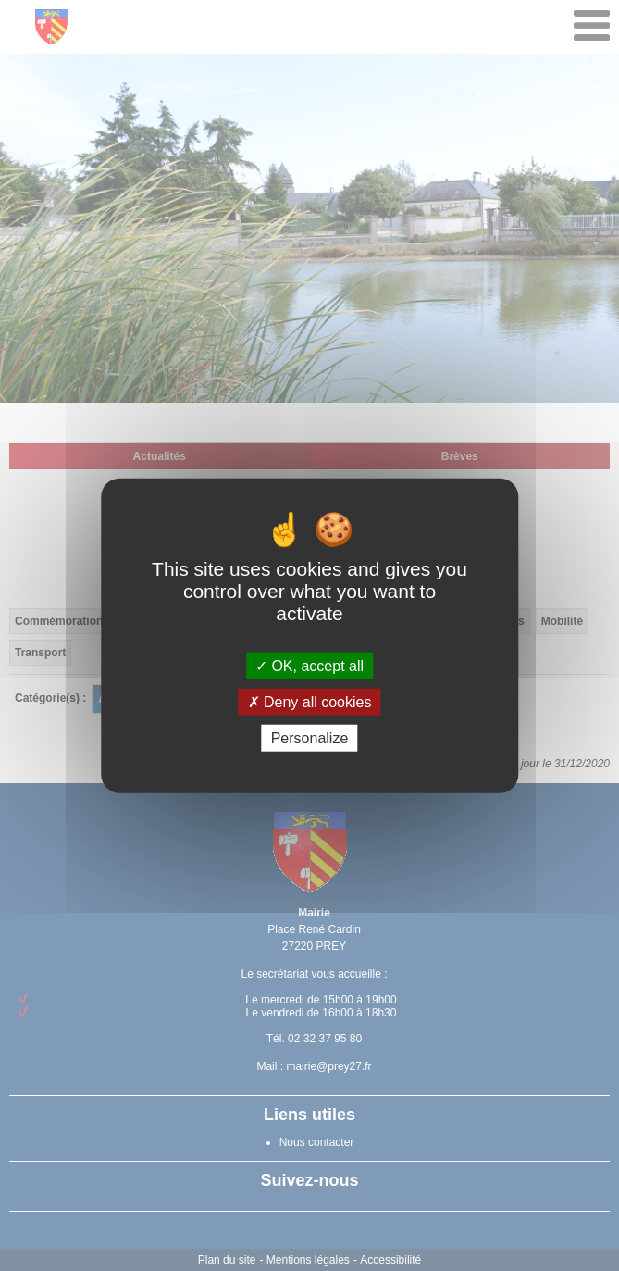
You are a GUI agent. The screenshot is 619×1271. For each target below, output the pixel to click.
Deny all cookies (310, 701)
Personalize (310, 738)
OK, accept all (309, 665)
